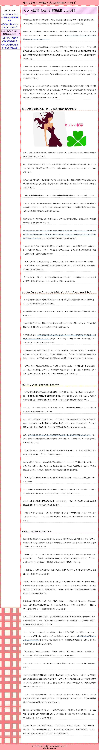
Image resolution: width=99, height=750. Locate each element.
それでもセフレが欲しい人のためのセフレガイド (49, 2)
